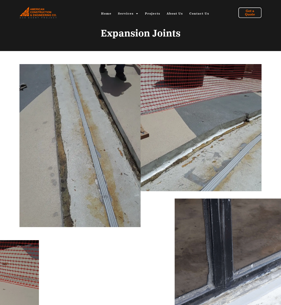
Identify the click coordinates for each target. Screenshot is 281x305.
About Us (175, 13)
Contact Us (199, 13)
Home (106, 13)
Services (128, 13)
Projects (152, 13)
